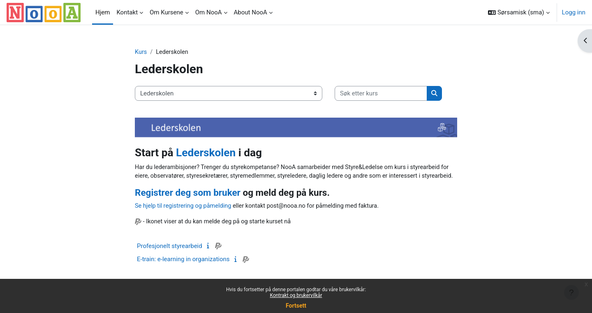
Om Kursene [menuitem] (166, 12)
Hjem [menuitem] (102, 12)
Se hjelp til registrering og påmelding (185, 216)
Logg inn (573, 12)
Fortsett (296, 305)
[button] (519, 12)
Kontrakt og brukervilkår (296, 295)
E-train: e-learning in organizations (183, 270)
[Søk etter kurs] (381, 94)
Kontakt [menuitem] (127, 12)
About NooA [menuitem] (250, 12)
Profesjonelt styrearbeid (169, 256)
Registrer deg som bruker (187, 202)
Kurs (141, 52)
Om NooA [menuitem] (208, 12)
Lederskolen (206, 153)
